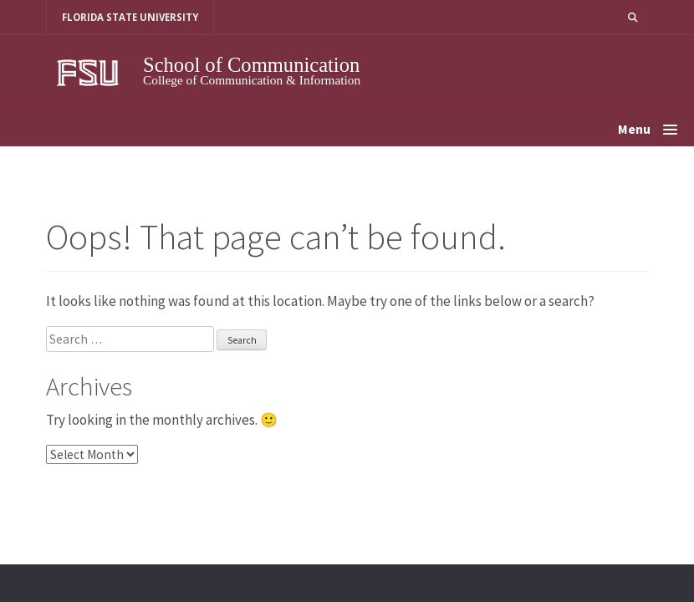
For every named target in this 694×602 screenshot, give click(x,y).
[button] (633, 17)
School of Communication (251, 65)
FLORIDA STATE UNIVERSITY (130, 17)
